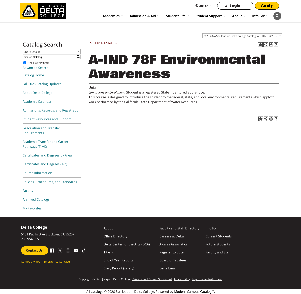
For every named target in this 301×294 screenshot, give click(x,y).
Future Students (218, 244)
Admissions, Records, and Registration (52, 110)
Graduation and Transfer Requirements (41, 130)
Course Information (37, 173)
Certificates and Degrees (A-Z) (45, 164)
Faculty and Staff (218, 252)
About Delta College (37, 93)
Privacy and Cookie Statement (152, 279)
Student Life (175, 16)
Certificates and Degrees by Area (47, 155)
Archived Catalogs (36, 199)
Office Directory (115, 236)
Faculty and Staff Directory (179, 228)
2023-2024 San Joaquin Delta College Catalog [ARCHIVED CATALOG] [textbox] (243, 36)
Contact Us (34, 250)
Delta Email (167, 268)
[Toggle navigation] (277, 16)
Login (234, 5)
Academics (111, 16)
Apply (267, 5)
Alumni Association (173, 244)
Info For (258, 16)
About (237, 16)
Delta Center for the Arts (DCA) (127, 244)
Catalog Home (33, 75)
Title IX (108, 252)
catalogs (97, 291)
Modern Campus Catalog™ (194, 291)
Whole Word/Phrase (38, 62)
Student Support (209, 16)
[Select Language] (203, 5)
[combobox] (242, 35)
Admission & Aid (143, 16)
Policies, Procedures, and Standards (50, 182)
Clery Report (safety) (119, 268)
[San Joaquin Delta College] (59, 10)
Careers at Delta (171, 236)
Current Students (219, 236)
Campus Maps (30, 261)
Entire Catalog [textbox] (32, 52)
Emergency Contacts (57, 261)
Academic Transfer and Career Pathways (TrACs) (45, 144)
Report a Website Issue (207, 279)
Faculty (28, 190)
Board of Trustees (172, 260)
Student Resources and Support (47, 119)
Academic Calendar (37, 101)
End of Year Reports (119, 260)
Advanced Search (36, 68)
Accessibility (182, 279)
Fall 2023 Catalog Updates (42, 84)
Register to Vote (171, 252)
